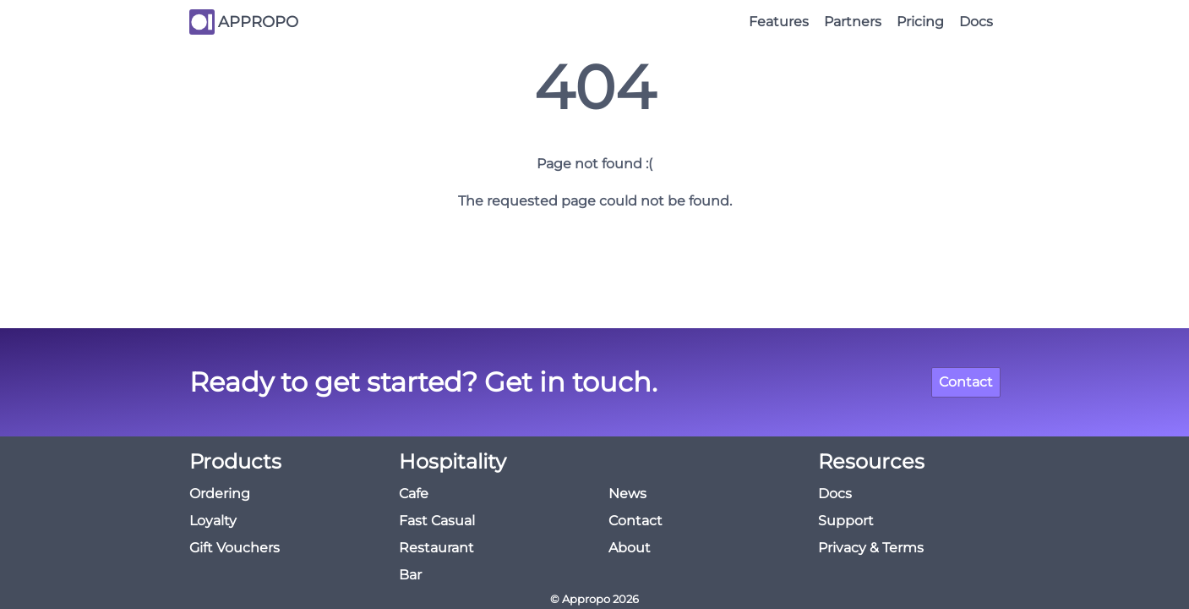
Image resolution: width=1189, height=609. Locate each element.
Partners (852, 22)
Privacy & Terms (871, 548)
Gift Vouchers (234, 548)
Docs (976, 22)
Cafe (413, 494)
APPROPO (258, 22)
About (629, 548)
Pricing (920, 22)
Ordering (219, 494)
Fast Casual (437, 521)
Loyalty (213, 521)
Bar (410, 575)
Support (846, 521)
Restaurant (436, 548)
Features (779, 22)
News (627, 494)
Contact (966, 382)
